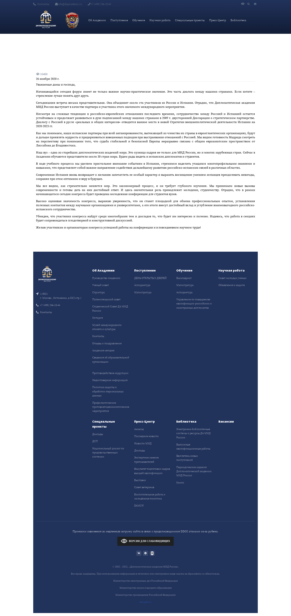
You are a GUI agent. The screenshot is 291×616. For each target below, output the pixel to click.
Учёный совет (100, 285)
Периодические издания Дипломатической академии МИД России (194, 471)
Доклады (97, 434)
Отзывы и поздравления (107, 343)
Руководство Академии (106, 278)
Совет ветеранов (144, 487)
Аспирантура (142, 285)
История (97, 318)
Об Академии (97, 20)
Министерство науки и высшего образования (146, 587)
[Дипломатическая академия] (45, 20)
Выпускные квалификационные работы (193, 446)
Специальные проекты (190, 20)
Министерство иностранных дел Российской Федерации (145, 580)
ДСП (95, 441)
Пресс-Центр (217, 20)
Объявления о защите (231, 285)
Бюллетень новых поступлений (187, 458)
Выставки (140, 480)
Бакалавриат (184, 278)
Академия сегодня (103, 350)
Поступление (119, 20)
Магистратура (142, 292)
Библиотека (238, 20)
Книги (180, 482)
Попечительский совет (106, 299)
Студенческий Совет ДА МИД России (110, 308)
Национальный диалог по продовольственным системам (108, 453)
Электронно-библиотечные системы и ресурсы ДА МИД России (193, 433)
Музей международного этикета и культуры (107, 327)
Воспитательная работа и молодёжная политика (149, 496)
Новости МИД (143, 443)
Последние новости (146, 436)
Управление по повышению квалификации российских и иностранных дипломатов (194, 304)
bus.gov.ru (145, 602)
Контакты (41, 4)
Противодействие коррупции (110, 373)
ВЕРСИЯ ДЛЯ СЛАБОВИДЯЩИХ (145, 541)
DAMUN (139, 505)
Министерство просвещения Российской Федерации (145, 595)
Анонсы (139, 429)
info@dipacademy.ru (68, 4)
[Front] (47, 274)
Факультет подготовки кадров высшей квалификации (152, 471)
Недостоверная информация (109, 380)
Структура (98, 292)
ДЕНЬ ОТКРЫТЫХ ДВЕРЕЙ (150, 278)
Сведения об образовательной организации (110, 359)
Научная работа (160, 20)
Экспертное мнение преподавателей (146, 459)
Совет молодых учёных (232, 278)
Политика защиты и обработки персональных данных (108, 391)
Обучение (138, 20)
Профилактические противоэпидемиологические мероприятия (110, 407)
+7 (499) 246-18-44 (99, 4)
